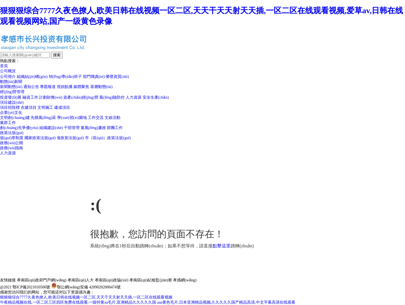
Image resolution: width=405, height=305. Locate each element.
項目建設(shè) (12, 102)
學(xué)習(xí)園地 (72, 118)
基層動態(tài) (101, 87)
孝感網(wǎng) (184, 280)
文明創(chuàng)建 (15, 118)
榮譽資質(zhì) (117, 76)
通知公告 (31, 87)
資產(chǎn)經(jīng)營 (80, 97)
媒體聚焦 (81, 87)
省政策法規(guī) (70, 138)
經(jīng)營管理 (12, 92)
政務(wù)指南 (11, 148)
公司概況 (8, 71)
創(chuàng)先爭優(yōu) (19, 128)
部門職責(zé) (94, 76)
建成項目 (62, 107)
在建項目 (29, 107)
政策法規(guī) (11, 133)
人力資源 (133, 97)
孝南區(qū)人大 (81, 280)
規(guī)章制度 (11, 138)
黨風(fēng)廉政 (93, 128)
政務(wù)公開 (11, 143)
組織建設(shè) (51, 128)
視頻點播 (65, 87)
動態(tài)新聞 (11, 82)
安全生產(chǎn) (156, 97)
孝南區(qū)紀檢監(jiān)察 (150, 280)
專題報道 (48, 87)
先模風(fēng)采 (43, 118)
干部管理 (72, 128)
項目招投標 (10, 107)
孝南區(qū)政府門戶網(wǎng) (42, 280)
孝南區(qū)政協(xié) (112, 280)
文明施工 (45, 107)
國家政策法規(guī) (40, 138)
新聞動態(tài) (11, 87)
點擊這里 (222, 245)
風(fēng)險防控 (112, 97)
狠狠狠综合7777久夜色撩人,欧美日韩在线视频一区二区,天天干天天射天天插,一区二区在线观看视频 (86, 297)
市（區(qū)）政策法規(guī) (108, 138)
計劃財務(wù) (50, 97)
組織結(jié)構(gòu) (32, 76)
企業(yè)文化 (11, 112)
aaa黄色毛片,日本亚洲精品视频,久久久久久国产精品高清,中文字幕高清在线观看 (226, 302)
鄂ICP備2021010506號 (31, 287)
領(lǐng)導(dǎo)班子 (65, 76)
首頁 (4, 66)
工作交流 (96, 118)
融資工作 (30, 97)
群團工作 (115, 128)
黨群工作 (8, 123)
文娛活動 (112, 118)
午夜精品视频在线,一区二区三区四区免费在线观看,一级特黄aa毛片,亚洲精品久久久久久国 (78, 302)
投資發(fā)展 (10, 97)
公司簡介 (8, 76)
